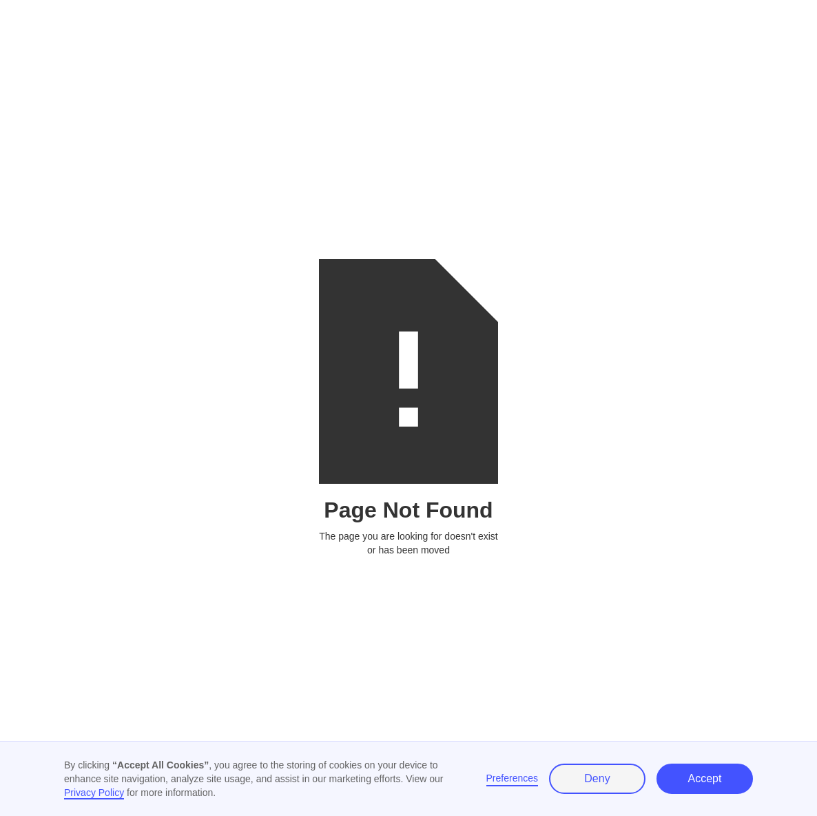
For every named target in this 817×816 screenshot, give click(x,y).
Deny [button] (597, 778)
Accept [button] (705, 778)
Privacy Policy (94, 792)
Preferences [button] (512, 778)
